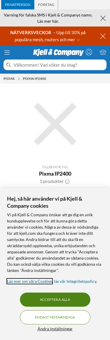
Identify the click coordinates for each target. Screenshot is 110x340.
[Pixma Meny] (19, 79)
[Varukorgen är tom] (103, 52)
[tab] (17, 4)
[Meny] (7, 52)
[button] (67, 181)
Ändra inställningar (55, 328)
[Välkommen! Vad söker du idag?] (58, 64)
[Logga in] (89, 52)
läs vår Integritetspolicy (75, 281)
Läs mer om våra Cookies (29, 281)
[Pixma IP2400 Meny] (47, 79)
